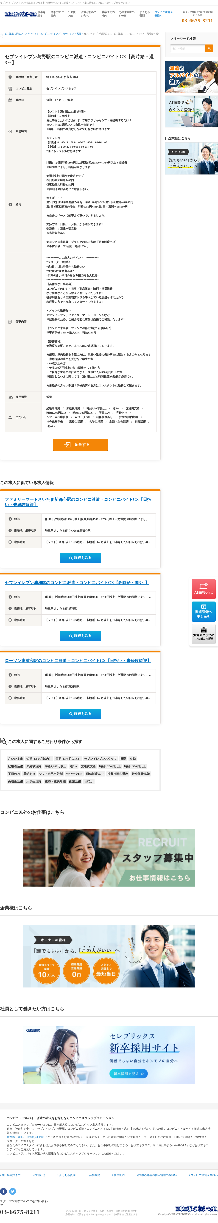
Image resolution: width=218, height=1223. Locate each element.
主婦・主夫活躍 (55, 781)
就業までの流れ (108, 14)
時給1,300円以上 (135, 766)
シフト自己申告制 (51, 774)
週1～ (21, 1137)
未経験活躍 (33, 766)
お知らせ (39, 1175)
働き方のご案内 (57, 14)
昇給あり (29, 774)
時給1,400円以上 (38, 1137)
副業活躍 (75, 781)
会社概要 (94, 1175)
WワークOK (74, 774)
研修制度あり (95, 774)
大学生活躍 (33, 781)
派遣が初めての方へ (88, 14)
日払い (88, 781)
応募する (82, 444)
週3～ (73, 766)
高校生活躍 (15, 781)
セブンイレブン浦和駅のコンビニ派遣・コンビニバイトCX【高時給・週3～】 (77, 582)
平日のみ (14, 774)
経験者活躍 (15, 766)
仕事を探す (41, 14)
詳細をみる (80, 558)
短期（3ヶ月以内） (39, 758)
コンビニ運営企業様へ (163, 14)
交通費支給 (88, 766)
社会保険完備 (141, 774)
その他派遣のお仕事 (126, 14)
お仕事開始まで (10, 1175)
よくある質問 (144, 14)
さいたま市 (15, 758)
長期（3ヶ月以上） (68, 758)
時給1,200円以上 (110, 766)
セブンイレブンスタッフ (100, 758)
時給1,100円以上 (55, 766)
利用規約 (118, 1175)
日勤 (123, 758)
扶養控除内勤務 (117, 774)
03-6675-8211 (197, 20)
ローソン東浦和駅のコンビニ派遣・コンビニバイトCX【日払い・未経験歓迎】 (78, 660)
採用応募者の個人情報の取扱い (157, 1175)
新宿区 (11, 1137)
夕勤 (133, 758)
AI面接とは (72, 14)
